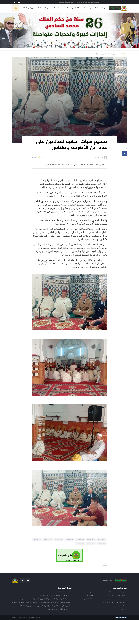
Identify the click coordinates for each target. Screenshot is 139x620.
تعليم (66, 8)
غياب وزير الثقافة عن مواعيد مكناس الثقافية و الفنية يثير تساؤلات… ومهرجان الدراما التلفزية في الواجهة (41, 602)
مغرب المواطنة (123, 54)
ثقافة (53, 8)
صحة (59, 8)
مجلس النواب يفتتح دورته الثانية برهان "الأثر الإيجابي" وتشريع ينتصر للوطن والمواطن (46, 599)
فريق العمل (88, 595)
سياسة (104, 8)
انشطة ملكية (75, 8)
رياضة (46, 8)
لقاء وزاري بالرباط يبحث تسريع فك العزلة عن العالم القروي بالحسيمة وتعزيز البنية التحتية (45, 606)
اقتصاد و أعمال (94, 8)
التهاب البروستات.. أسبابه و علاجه (61, 592)
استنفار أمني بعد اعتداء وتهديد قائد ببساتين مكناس (55, 595)
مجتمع (84, 8)
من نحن (89, 592)
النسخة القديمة (87, 599)
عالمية (39, 8)
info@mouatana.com (22, 618)
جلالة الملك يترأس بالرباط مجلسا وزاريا (59, 609)
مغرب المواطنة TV (28, 8)
